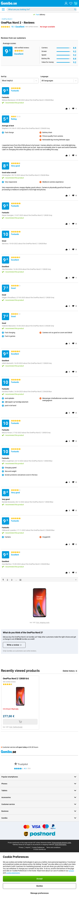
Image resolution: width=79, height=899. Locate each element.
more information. (61, 844)
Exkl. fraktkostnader (16, 727)
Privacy (21, 847)
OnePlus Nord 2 (7, 19)
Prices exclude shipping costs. (61, 842)
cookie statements (13, 873)
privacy (71, 871)
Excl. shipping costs (42, 622)
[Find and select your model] (41, 9)
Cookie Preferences (38, 847)
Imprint (27, 847)
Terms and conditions (53, 847)
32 (20, 580)
